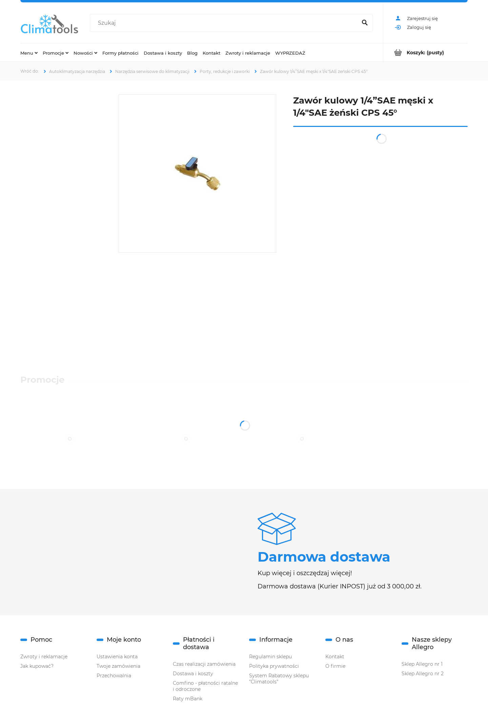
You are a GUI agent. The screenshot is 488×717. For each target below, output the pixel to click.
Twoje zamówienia (118, 666)
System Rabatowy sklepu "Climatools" (279, 679)
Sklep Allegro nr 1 (422, 664)
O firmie (335, 666)
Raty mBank (187, 699)
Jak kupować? (37, 666)
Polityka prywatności (274, 666)
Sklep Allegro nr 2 (423, 674)
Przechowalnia (114, 676)
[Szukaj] (364, 23)
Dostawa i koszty (193, 674)
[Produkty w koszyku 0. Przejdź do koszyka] (425, 52)
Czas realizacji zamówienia (204, 664)
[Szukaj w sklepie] (225, 23)
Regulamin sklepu (270, 657)
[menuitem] (29, 52)
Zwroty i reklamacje (43, 657)
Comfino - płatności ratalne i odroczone (205, 686)
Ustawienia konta (117, 657)
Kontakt (334, 657)
